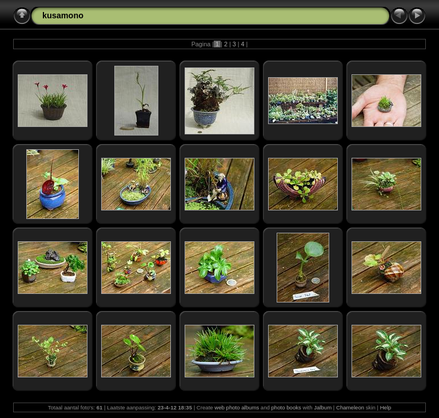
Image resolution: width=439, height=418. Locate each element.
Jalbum (323, 407)
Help (386, 407)
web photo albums (236, 407)
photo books (286, 407)
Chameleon (350, 407)
